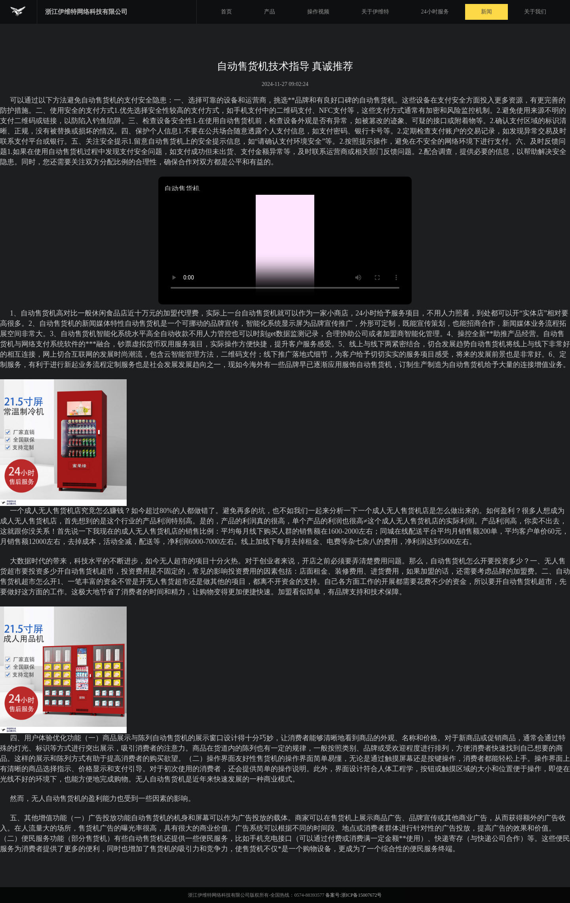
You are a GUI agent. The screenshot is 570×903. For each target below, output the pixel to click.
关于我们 (535, 12)
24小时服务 (435, 12)
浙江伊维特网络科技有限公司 (86, 11)
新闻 (486, 12)
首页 (226, 12)
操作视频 (318, 12)
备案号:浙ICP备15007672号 (353, 895)
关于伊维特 (375, 12)
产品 (269, 12)
